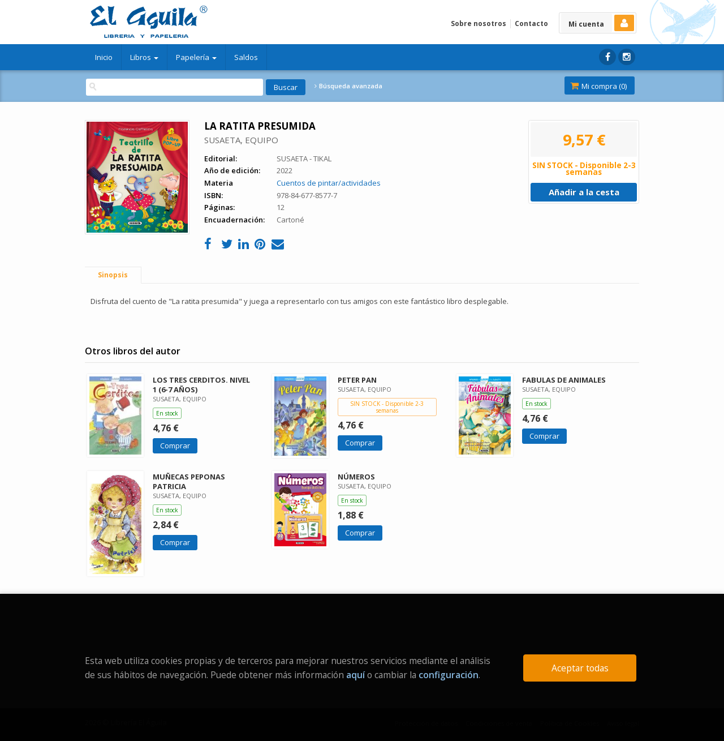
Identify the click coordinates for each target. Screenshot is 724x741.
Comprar (175, 445)
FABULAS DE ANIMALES (564, 380)
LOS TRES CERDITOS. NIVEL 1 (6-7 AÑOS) (201, 385)
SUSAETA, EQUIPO (241, 139)
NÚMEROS (356, 477)
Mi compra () (598, 86)
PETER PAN (357, 380)
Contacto (531, 23)
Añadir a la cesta (584, 192)
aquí (355, 675)
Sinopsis (113, 275)
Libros (144, 57)
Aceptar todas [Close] (580, 668)
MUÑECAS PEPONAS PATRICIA (189, 481)
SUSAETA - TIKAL (304, 158)
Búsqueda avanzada (348, 86)
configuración (449, 675)
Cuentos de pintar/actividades (329, 183)
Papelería (196, 57)
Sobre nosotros (478, 23)
